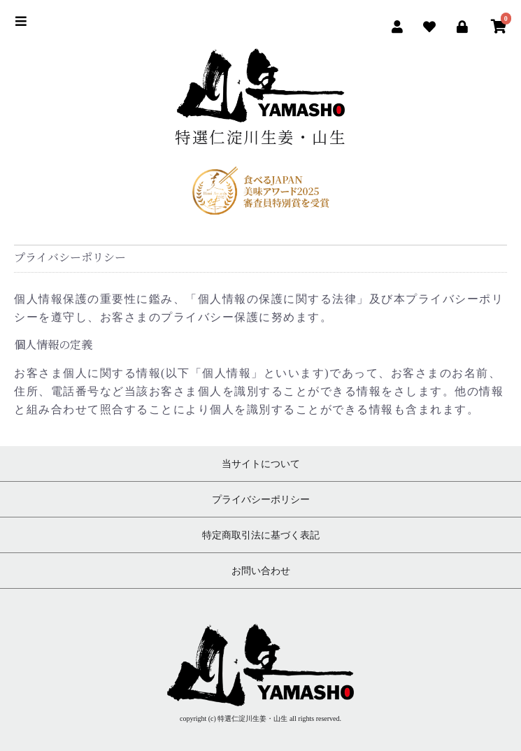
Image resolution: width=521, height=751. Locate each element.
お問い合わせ (260, 570)
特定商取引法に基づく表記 (261, 535)
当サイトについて (261, 464)
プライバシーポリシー (261, 499)
